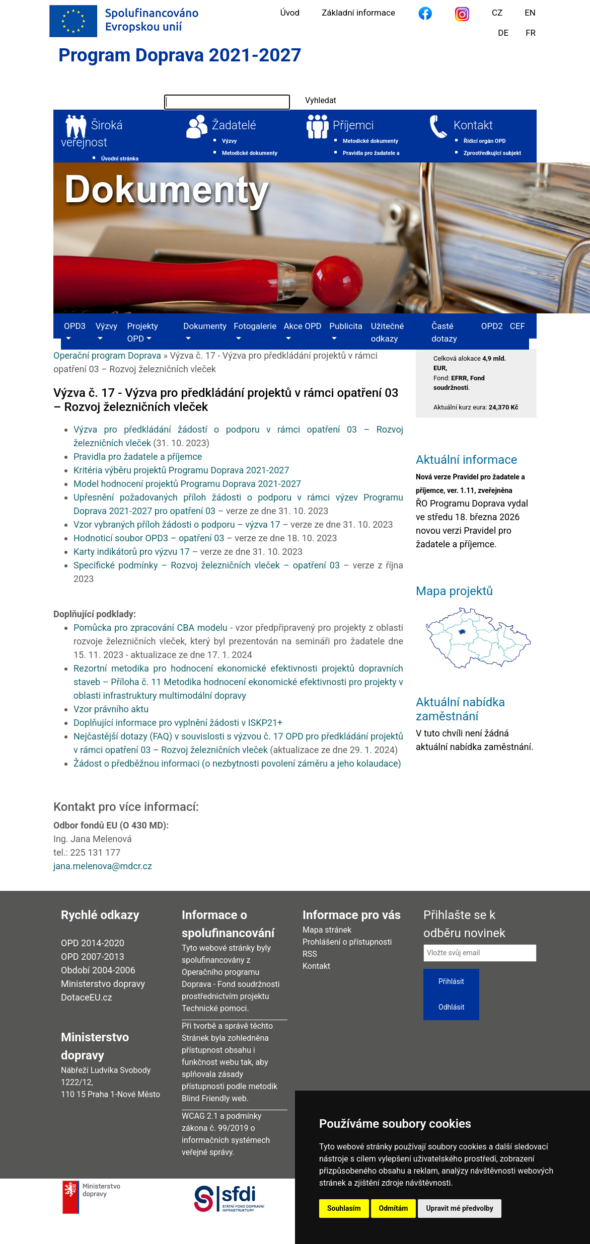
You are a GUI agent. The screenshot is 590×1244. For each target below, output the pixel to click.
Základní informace (358, 13)
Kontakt (473, 125)
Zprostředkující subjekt (492, 153)
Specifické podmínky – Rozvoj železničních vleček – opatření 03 (206, 565)
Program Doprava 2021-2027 (180, 55)
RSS (310, 954)
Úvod (290, 13)
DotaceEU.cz (86, 997)
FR (531, 33)
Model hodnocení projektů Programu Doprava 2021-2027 (187, 483)
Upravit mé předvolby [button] (459, 1208)
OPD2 (492, 326)
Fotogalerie (255, 326)
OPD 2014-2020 (92, 943)
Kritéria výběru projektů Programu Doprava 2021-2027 (182, 470)
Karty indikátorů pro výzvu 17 (131, 551)
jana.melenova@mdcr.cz (102, 866)
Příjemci (353, 125)
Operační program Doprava (107, 355)
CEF (517, 326)
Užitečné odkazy (387, 332)
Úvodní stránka (119, 158)
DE (503, 33)
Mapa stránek (327, 930)
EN (530, 13)
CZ (497, 13)
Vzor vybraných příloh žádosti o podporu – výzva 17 (176, 524)
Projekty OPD (142, 332)
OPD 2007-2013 (92, 956)
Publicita (345, 326)
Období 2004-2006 (98, 970)
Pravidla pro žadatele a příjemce (138, 456)
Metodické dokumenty (249, 153)
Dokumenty (205, 326)
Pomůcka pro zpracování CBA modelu (150, 627)
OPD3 (75, 326)
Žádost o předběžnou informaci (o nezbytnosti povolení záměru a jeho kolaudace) (237, 763)
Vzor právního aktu (111, 709)
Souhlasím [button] (344, 1208)
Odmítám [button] (393, 1208)
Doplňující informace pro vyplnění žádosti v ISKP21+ (177, 722)
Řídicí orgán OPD (485, 141)
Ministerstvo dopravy (103, 983)
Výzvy (229, 141)
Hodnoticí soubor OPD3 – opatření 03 (149, 538)
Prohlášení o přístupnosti (347, 942)
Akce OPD (303, 326)
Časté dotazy (444, 332)
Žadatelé (234, 125)
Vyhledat (320, 100)
